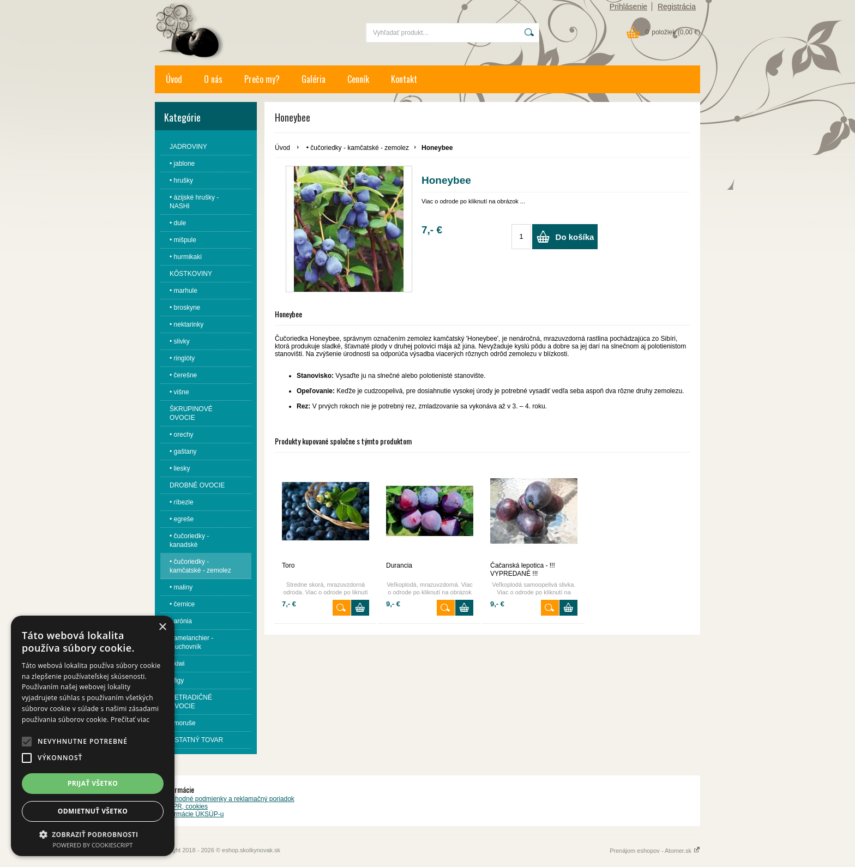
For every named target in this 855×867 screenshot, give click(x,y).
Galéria (314, 79)
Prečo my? (262, 79)
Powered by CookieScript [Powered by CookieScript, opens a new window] (93, 845)
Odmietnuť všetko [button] (93, 811)
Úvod (174, 79)
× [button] (162, 627)
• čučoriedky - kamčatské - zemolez (357, 148)
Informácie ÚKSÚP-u (193, 814)
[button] (27, 741)
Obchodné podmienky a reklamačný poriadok (228, 799)
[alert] (92, 736)
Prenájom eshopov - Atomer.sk (655, 850)
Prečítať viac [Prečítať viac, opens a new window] (130, 719)
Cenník (358, 79)
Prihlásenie (628, 6)
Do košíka (575, 237)
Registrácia (677, 6)
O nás (213, 79)
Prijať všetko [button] (93, 783)
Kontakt (404, 79)
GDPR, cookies (185, 806)
